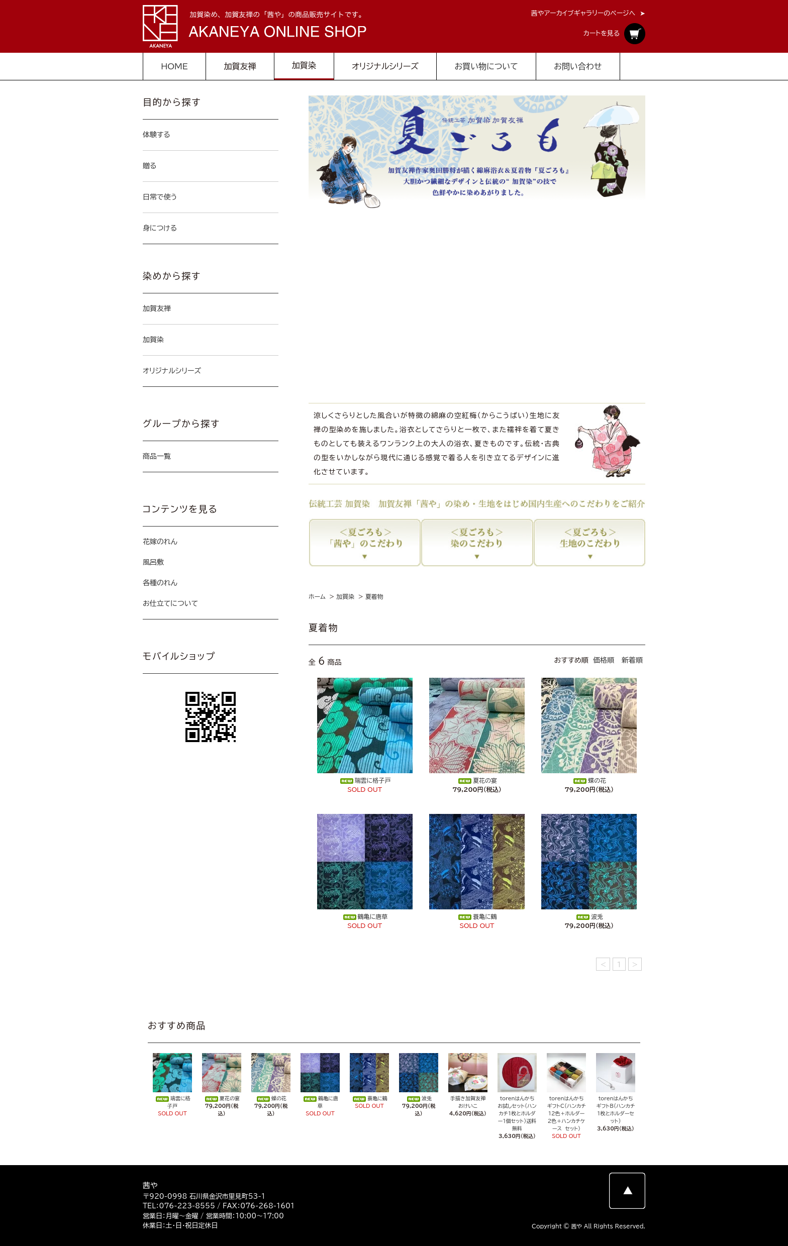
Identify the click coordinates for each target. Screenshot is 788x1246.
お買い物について (486, 66)
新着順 (632, 660)
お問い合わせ (578, 66)
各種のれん (160, 582)
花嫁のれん (160, 541)
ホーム (317, 596)
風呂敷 (153, 562)
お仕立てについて (170, 603)
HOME (174, 66)
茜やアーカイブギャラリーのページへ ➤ (588, 13)
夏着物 (374, 596)
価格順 (603, 660)
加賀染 (345, 596)
